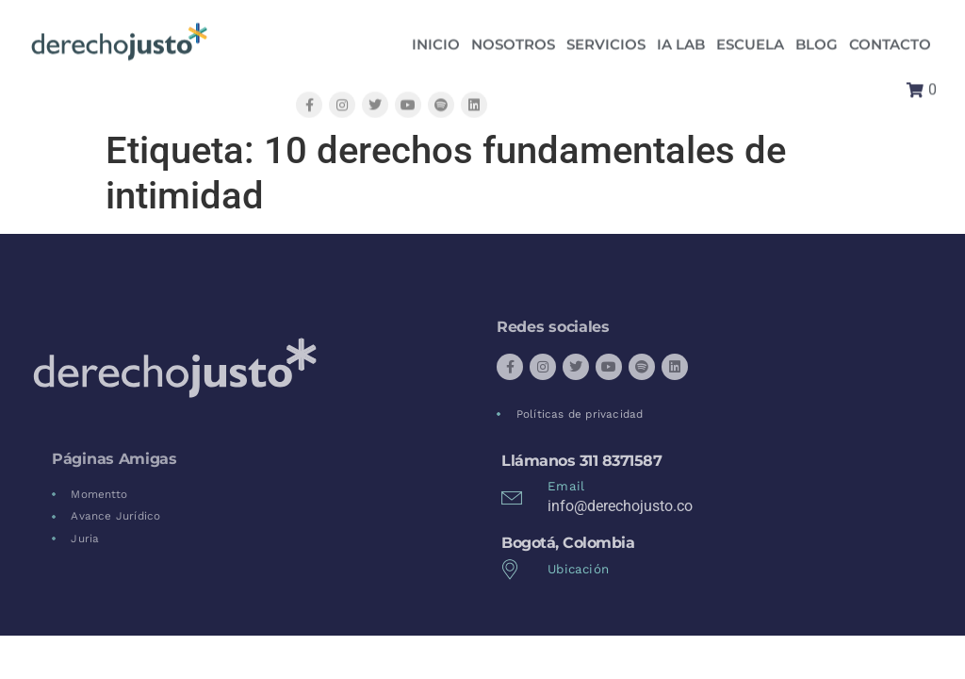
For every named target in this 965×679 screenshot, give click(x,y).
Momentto (99, 494)
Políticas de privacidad (580, 414)
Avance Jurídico (115, 515)
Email (566, 486)
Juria (85, 538)
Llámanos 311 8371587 (581, 461)
